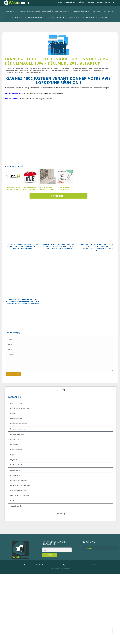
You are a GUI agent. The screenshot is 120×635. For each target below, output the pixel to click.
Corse (95, 68)
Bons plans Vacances (17, 434)
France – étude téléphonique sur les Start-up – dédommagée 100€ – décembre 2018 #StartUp (56, 61)
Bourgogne (60, 68)
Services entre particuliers (18, 491)
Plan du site (40, 565)
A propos (91, 2)
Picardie (97, 70)
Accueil (60, 2)
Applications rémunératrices (19, 408)
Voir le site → (58, 195)
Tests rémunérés (10, 11)
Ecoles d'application (16, 449)
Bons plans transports (17, 429)
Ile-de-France (23, 70)
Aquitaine (32, 68)
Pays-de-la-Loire (87, 70)
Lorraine (54, 70)
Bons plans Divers (92, 17)
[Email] (57, 550)
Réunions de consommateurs (30, 11)
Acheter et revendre (16, 403)
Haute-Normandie (12, 70)
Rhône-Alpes (37, 73)
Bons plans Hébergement (18, 424)
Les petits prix (108, 11)
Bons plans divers (16, 419)
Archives (13, 413)
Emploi (12, 455)
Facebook (88, 548)
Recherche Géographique (18, 480)
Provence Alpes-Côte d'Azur (23, 73)
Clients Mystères (47, 11)
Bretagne (68, 68)
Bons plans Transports (35, 17)
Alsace (26, 68)
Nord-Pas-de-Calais (75, 70)
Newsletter (99, 2)
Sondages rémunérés (62, 11)
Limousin (48, 70)
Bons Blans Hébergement (56, 17)
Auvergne (39, 68)
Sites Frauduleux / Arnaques (19, 496)
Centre (74, 68)
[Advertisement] (58, 109)
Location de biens (18, 17)
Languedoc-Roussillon (36, 70)
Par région (80, 2)
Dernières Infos (69, 2)
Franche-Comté (102, 68)
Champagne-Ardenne (84, 68)
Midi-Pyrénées (63, 70)
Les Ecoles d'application (81, 11)
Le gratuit (96, 11)
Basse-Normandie (49, 68)
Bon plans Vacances (75, 17)
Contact (107, 2)
